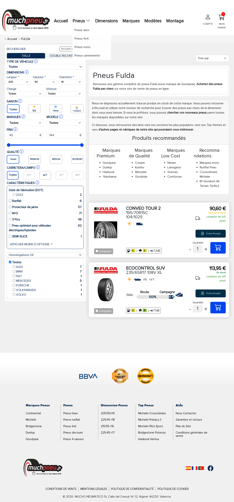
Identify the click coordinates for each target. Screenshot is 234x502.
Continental (33, 413)
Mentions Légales (93, 489)
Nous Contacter (186, 413)
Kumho (139, 167)
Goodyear (109, 163)
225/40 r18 (108, 419)
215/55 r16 (107, 426)
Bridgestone (34, 426)
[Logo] (43, 468)
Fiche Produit (211, 234)
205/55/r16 (108, 413)
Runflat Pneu (208, 167)
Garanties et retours (189, 419)
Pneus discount (73, 432)
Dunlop (107, 167)
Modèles (152, 21)
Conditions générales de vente (191, 434)
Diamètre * (66, 77)
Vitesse (51, 89)
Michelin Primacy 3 (149, 419)
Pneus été (69, 426)
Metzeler (141, 172)
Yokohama (109, 177)
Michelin (31, 419)
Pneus (81, 21)
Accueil (61, 21)
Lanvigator (174, 167)
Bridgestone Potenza (151, 432)
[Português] (201, 468)
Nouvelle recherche (71, 48)
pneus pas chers (189, 108)
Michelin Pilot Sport (150, 426)
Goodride (141, 177)
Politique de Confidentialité (132, 489)
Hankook (108, 172)
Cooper (140, 163)
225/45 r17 (108, 432)
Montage (175, 21)
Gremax (172, 172)
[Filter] (212, 58)
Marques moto (209, 163)
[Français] (194, 468)
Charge (11, 89)
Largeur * (13, 77)
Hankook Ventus (148, 439)
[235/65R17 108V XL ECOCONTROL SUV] (218, 307)
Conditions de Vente (60, 489)
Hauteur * (39, 77)
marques (102, 117)
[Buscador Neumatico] (19, 82)
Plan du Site (183, 426)
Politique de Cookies (173, 489)
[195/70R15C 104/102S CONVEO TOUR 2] (218, 248)
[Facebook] (208, 468)
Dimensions (106, 21)
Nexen (171, 163)
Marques (131, 21)
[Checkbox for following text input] (97, 251)
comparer (105, 251)
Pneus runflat (71, 419)
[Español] (188, 468)
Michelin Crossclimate (152, 413)
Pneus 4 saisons (73, 439)
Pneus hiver (70, 413)
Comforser (174, 177)
